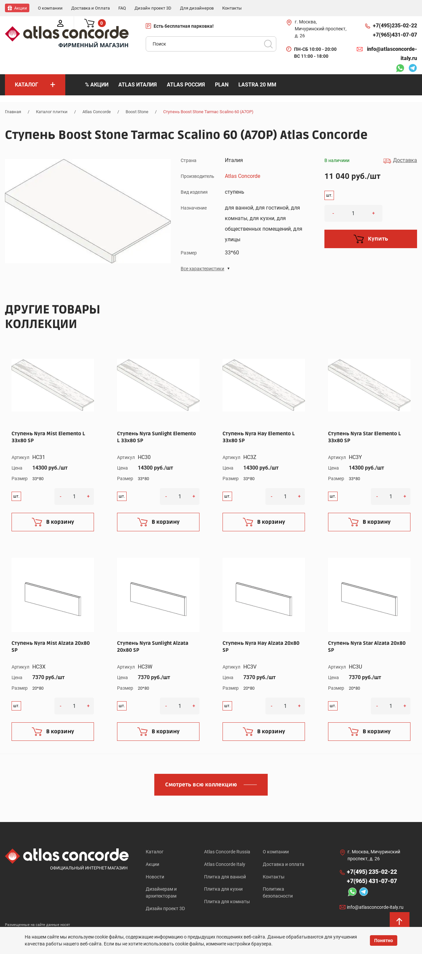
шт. (329, 195)
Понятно (383, 940)
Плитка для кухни (223, 890)
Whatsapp (400, 68)
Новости (155, 877)
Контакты (274, 877)
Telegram (412, 68)
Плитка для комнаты (227, 902)
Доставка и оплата (283, 864)
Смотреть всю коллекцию (201, 784)
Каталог (155, 851)
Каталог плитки (52, 111)
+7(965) (395, 34)
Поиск (268, 43)
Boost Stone (137, 111)
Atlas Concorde (96, 111)
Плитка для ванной (225, 877)
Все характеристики (202, 268)
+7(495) (395, 25)
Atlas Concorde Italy (224, 864)
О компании (276, 851)
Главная (13, 111)
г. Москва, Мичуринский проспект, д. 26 (321, 28)
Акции (152, 864)
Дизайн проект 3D (165, 909)
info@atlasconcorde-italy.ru (392, 53)
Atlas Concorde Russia (227, 851)
